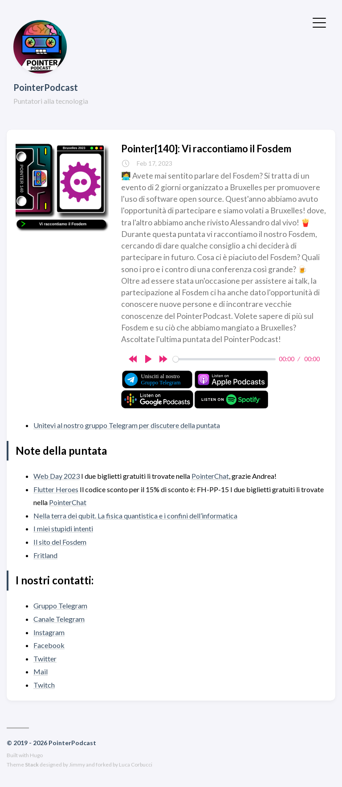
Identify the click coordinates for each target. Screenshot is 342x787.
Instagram (49, 632)
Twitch (44, 685)
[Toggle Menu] (319, 21)
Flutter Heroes (55, 489)
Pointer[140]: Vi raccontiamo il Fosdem (206, 149)
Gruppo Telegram (60, 605)
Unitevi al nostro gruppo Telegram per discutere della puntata (126, 425)
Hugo (36, 755)
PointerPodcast (45, 87)
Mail (40, 671)
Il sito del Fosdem (59, 542)
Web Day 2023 (56, 476)
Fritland (45, 555)
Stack (32, 764)
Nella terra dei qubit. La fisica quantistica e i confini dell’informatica (135, 515)
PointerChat (210, 476)
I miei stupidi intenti (63, 528)
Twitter (45, 658)
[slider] (224, 359)
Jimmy (77, 764)
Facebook (49, 645)
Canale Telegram (59, 619)
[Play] (148, 359)
